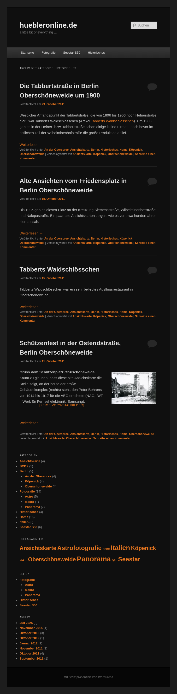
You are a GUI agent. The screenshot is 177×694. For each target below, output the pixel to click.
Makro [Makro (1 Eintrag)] (23, 560)
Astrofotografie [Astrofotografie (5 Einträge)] (79, 548)
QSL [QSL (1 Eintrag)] (114, 560)
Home (123, 149)
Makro (29, 502)
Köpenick (135, 149)
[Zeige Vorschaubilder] (61, 405)
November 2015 (31, 628)
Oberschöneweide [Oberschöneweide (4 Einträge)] (52, 559)
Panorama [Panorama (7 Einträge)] (94, 559)
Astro (29, 496)
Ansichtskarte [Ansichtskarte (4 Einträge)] (38, 548)
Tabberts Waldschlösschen (112, 121)
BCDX (24, 466)
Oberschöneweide (32, 154)
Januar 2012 (29, 643)
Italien (24, 522)
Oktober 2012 (29, 638)
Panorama (32, 507)
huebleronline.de (48, 25)
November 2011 (31, 648)
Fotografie (48, 52)
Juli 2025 (26, 623)
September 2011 (32, 658)
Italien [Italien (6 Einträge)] (120, 547)
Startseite (27, 52)
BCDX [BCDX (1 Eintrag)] (106, 549)
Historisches (96, 52)
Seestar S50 (71, 52)
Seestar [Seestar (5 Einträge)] (129, 559)
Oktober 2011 (29, 653)
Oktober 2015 (29, 633)
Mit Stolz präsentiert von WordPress (88, 677)
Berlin (95, 149)
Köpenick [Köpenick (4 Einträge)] (143, 548)
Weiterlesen (31, 145)
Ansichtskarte (79, 149)
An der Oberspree (56, 149)
